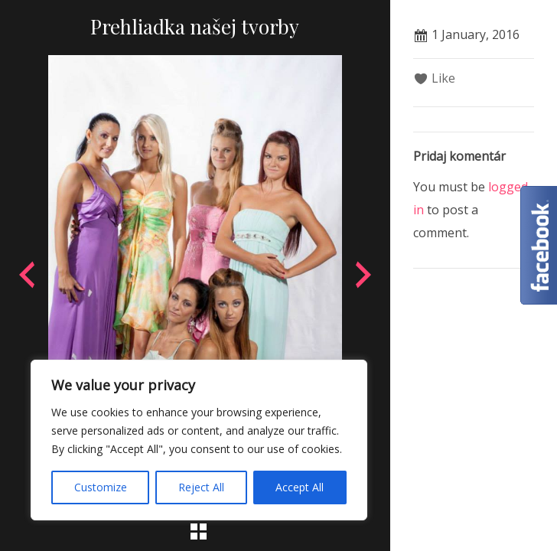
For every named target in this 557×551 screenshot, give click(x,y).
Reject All (201, 487)
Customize (100, 487)
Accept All (299, 487)
